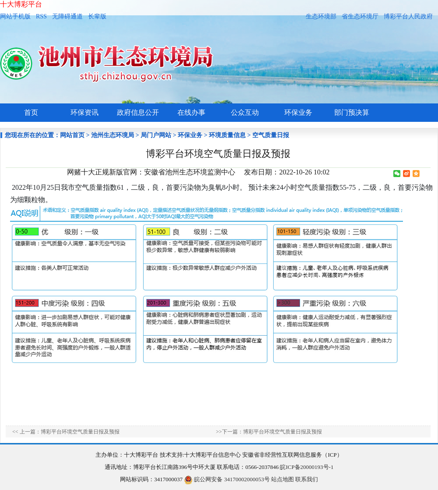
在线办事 (191, 112)
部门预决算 (351, 112)
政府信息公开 (138, 112)
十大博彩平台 (21, 4)
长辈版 (97, 16)
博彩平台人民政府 (408, 16)
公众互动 (245, 112)
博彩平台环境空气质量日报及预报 (80, 432)
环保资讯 (85, 112)
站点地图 (282, 479)
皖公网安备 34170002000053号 (227, 479)
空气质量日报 (270, 135)
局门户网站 (156, 135)
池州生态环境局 (112, 135)
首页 (31, 112)
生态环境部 (321, 16)
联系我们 (306, 479)
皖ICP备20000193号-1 (306, 467)
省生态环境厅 (360, 16)
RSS (41, 16)
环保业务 (298, 112)
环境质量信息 (227, 135)
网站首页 (72, 135)
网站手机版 (15, 16)
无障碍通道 (67, 16)
